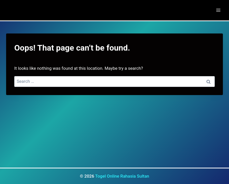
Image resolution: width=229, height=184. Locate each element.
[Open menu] (218, 10)
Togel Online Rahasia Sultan (122, 176)
